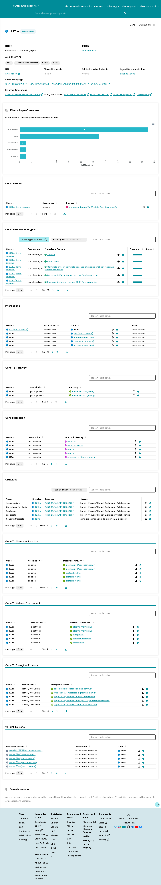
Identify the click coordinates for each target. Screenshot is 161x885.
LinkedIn (104, 831)
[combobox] (80, 13)
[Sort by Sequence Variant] (26, 746)
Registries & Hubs (136, 6)
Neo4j (39, 830)
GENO (54, 848)
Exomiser (71, 822)
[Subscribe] (115, 827)
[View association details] (147, 207)
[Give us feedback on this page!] (157, 804)
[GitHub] (128, 827)
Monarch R (41, 834)
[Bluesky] (140, 827)
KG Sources (40, 867)
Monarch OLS (89, 822)
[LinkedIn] (132, 827)
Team (22, 822)
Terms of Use (41, 854)
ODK (69, 843)
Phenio (54, 835)
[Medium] (124, 827)
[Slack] (119, 827)
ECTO (53, 856)
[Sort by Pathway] (79, 387)
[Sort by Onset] (153, 248)
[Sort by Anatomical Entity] (84, 437)
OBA (53, 839)
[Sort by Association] (56, 202)
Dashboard (40, 871)
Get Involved (105, 818)
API (37, 826)
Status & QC (41, 838)
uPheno (54, 827)
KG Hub (86, 836)
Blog (102, 827)
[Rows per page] (19, 214)
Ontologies (98, 6)
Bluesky (104, 839)
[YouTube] (136, 827)
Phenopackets (74, 855)
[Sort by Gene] (13, 202)
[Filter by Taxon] (69, 239)
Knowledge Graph (82, 6)
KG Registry (88, 840)
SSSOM (70, 834)
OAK (69, 838)
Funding (23, 839)
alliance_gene (127, 73)
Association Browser (41, 877)
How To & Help (42, 843)
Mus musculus (89, 50)
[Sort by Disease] (75, 202)
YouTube (104, 835)
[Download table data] (64, 213)
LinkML (70, 830)
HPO (53, 831)
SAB (21, 827)
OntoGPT (71, 847)
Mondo (54, 818)
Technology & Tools (116, 6)
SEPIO (54, 852)
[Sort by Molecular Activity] (83, 560)
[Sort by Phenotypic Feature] (66, 248)
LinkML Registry (87, 846)
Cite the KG (40, 858)
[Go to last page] (57, 290)
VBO (53, 844)
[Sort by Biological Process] (71, 684)
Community (152, 6)
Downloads (40, 822)
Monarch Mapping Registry (87, 829)
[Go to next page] (52, 290)
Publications (25, 835)
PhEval (70, 826)
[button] (137, 254)
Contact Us (24, 831)
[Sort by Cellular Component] (93, 622)
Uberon (54, 822)
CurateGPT (72, 851)
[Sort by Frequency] (142, 248)
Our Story (23, 818)
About (68, 6)
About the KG (41, 863)
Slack (103, 822)
